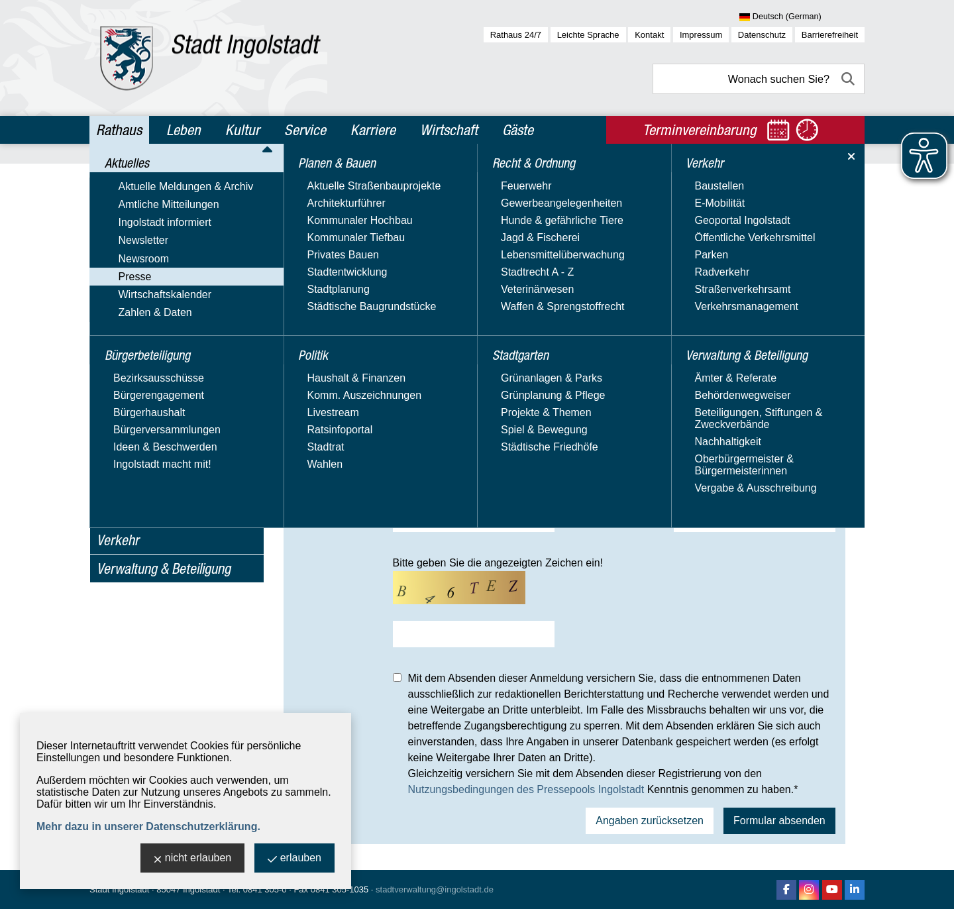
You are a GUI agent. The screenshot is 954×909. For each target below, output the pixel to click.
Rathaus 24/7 (515, 35)
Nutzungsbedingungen (163, 335)
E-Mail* (313, 519)
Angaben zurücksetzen (650, 820)
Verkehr (118, 540)
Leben (183, 129)
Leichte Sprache (588, 35)
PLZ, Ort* (598, 446)
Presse (113, 297)
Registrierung (141, 316)
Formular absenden (779, 820)
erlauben (294, 859)
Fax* (586, 482)
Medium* (317, 409)
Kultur (242, 129)
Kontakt (649, 35)
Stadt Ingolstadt (119, 889)
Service (305, 129)
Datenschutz (762, 35)
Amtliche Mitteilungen (147, 220)
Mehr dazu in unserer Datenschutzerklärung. (148, 826)
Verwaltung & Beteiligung (164, 568)
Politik (113, 454)
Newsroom (122, 278)
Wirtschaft (449, 129)
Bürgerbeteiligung (144, 397)
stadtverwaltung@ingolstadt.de (435, 889)
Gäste (517, 129)
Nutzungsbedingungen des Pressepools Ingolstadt (526, 789)
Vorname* (320, 373)
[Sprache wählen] (802, 17)
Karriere (373, 129)
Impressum (701, 35)
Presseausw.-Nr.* (621, 519)
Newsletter (122, 258)
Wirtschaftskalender (143, 354)
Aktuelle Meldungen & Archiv (164, 201)
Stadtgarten (128, 511)
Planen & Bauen (139, 426)
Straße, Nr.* (324, 446)
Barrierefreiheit (830, 35)
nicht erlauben (193, 859)
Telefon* (315, 482)
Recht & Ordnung (142, 483)
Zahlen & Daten (133, 373)
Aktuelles (121, 177)
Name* (592, 373)
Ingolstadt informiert (143, 239)
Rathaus (119, 129)
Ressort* (597, 409)
